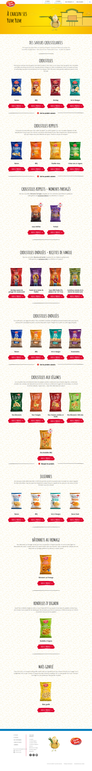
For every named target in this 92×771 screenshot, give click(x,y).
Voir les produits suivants (47, 113)
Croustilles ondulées (33, 742)
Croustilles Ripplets (32, 741)
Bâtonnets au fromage (33, 747)
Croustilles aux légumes (33, 744)
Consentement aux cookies (79, 763)
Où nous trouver (18, 752)
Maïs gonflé (31, 751)
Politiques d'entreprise (68, 763)
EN (90, 2)
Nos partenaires (18, 740)
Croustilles (31, 739)
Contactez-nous (18, 742)
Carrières (16, 744)
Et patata (16, 737)
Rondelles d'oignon (32, 749)
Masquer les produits (47, 464)
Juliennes (31, 746)
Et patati (16, 735)
